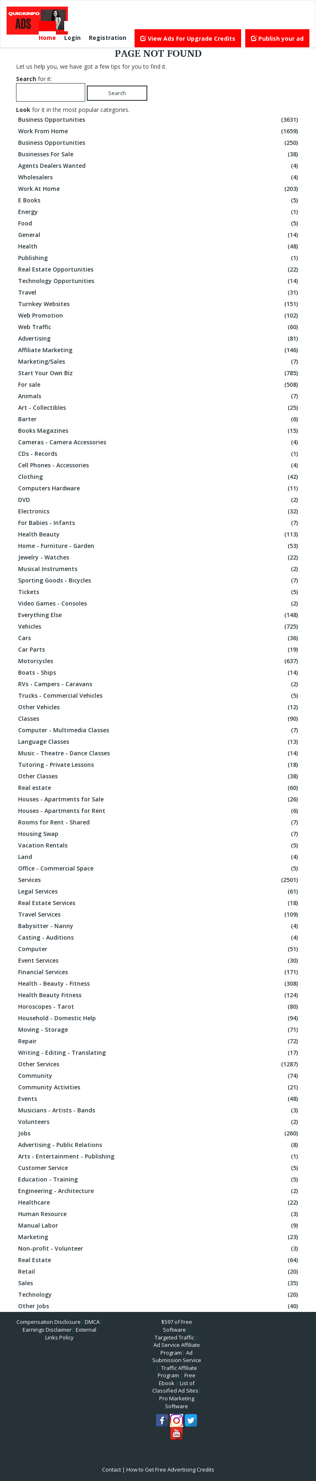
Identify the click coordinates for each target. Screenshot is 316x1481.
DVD (159, 500)
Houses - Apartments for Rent (159, 811)
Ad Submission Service (176, 1356)
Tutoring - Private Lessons (159, 765)
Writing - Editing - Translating (159, 1053)
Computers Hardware (159, 488)
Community (159, 1076)
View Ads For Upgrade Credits (187, 38)
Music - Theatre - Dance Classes (159, 753)
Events (159, 1099)
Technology (159, 1294)
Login (72, 38)
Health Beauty (159, 534)
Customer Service (159, 1168)
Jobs (159, 1133)
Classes (159, 718)
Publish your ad (277, 38)
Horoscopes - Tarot (159, 1006)
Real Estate (159, 1260)
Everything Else (159, 615)
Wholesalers (159, 177)
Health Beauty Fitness (159, 995)
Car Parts (159, 649)
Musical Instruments (159, 569)
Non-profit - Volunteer (159, 1248)
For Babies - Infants (159, 523)
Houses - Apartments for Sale (159, 799)
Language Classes (159, 741)
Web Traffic (159, 327)
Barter (159, 419)
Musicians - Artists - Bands (159, 1110)
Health (159, 246)
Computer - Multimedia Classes (159, 730)
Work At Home (159, 189)
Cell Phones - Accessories (159, 465)
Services (159, 880)
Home (47, 38)
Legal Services (159, 891)
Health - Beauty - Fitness (159, 983)
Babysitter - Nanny (159, 926)
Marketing (159, 1237)
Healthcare (159, 1202)
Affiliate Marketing (159, 350)
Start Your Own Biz (159, 373)
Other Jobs (159, 1306)
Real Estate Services (159, 903)
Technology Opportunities (159, 281)
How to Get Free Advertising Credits (170, 1469)
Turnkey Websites (159, 304)
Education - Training (159, 1179)
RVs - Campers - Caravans (159, 684)
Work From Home (159, 131)
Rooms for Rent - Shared (159, 822)
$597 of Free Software (176, 1325)
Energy (159, 212)
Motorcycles (159, 661)
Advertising (159, 338)
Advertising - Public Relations (159, 1145)
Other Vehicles (159, 707)
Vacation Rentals (159, 845)
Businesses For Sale (159, 154)
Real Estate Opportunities (159, 269)
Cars (159, 638)
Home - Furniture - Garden (159, 546)
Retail (159, 1271)
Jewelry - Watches (159, 557)
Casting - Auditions (159, 937)
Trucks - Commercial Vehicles (159, 695)
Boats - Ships (159, 672)
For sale (159, 384)
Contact (111, 1469)
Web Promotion (159, 315)
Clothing (159, 477)
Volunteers (159, 1122)
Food (159, 223)
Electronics (159, 511)
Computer (159, 949)
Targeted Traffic (174, 1337)
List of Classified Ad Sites (175, 1387)
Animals (159, 396)
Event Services (159, 960)
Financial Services (159, 972)
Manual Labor (159, 1225)
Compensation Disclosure (48, 1321)
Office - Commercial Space (159, 868)
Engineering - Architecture (159, 1191)
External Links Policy (70, 1333)
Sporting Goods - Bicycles (159, 580)
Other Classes (159, 776)
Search (117, 93)
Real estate (159, 788)
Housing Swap (159, 834)
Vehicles (159, 626)
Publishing (159, 258)
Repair (159, 1041)
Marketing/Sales (159, 361)
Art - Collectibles (159, 407)
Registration (107, 38)
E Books (159, 200)
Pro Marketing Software (176, 1402)
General (159, 235)
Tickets (159, 592)
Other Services (159, 1064)
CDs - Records (159, 454)
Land (159, 857)
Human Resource (159, 1214)
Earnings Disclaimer (47, 1329)
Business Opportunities (159, 119)
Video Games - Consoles (159, 603)
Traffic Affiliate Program (177, 1371)
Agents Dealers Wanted (159, 166)
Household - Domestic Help (159, 1018)
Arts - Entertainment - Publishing (159, 1156)
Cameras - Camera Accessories (159, 442)
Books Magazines (159, 430)
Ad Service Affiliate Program (176, 1348)
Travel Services (159, 914)
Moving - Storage (159, 1029)
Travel (159, 292)
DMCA (92, 1321)
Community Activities (159, 1087)
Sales (159, 1283)
